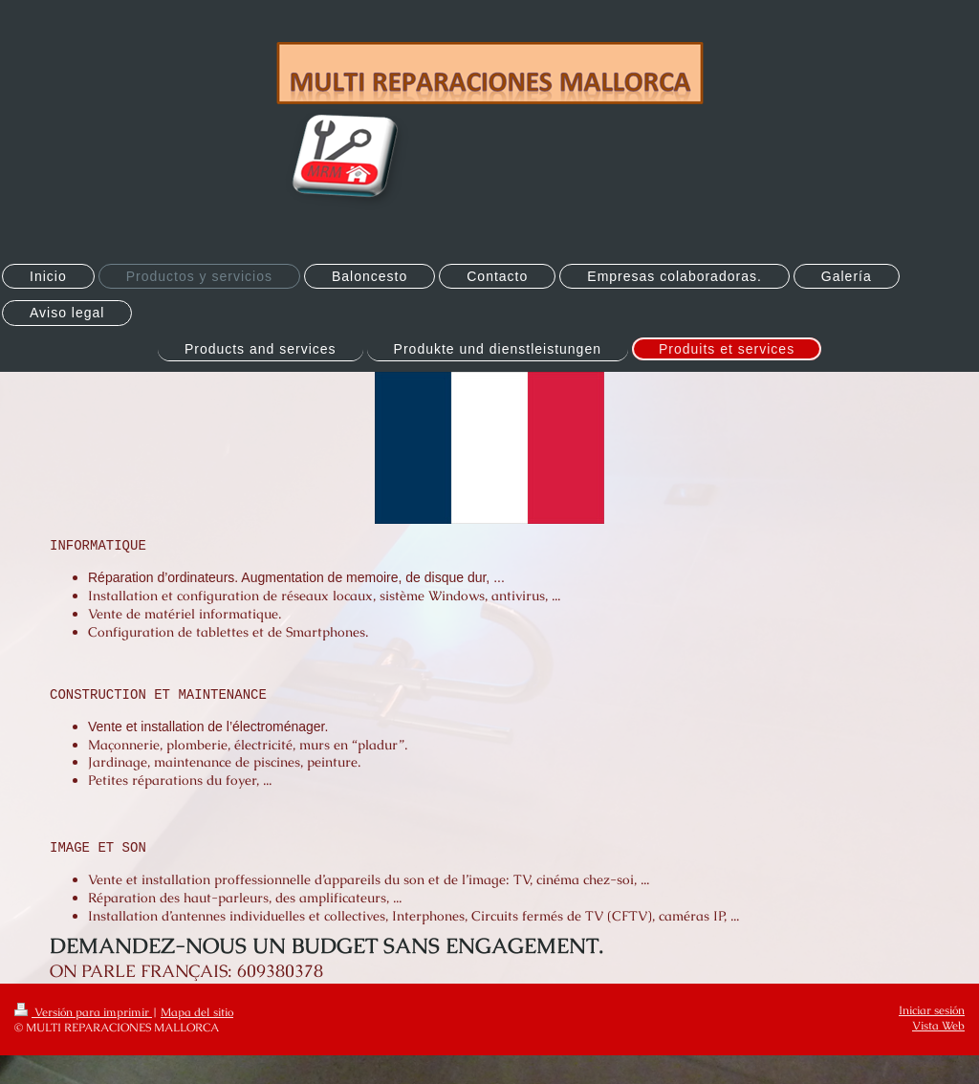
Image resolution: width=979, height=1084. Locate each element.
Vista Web (938, 1025)
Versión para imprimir (83, 1012)
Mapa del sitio (197, 1012)
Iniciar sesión (932, 1010)
